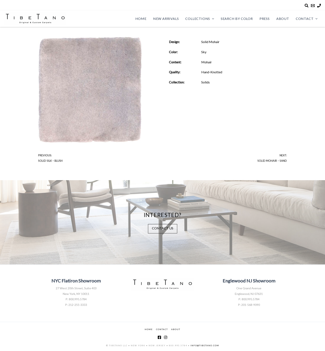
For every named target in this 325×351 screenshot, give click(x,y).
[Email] (313, 5)
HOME (149, 329)
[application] (212, 18)
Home (141, 19)
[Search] (306, 5)
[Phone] (319, 5)
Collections (199, 18)
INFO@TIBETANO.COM (204, 345)
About (282, 19)
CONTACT (162, 329)
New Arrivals (166, 19)
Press (265, 19)
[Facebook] (159, 337)
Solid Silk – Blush (50, 160)
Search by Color (237, 19)
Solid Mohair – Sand (272, 160)
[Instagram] (165, 337)
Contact (307, 18)
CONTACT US (162, 228)
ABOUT (175, 329)
